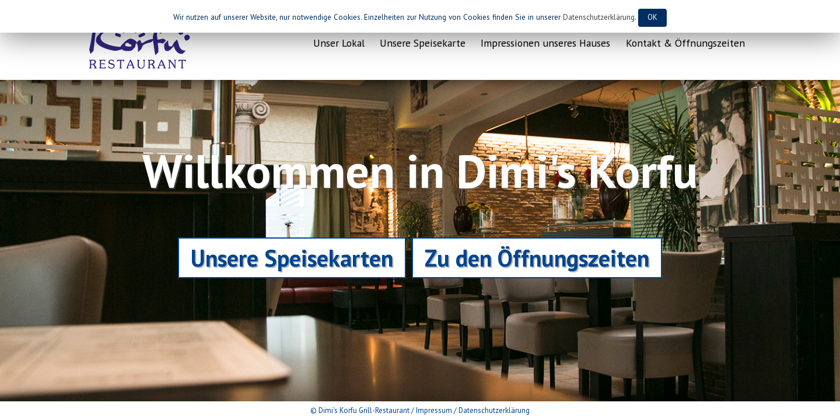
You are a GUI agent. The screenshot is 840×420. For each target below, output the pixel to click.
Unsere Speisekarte (423, 43)
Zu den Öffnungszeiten (537, 258)
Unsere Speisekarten (292, 258)
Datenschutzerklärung (494, 410)
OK (652, 17)
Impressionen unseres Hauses (545, 43)
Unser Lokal (339, 43)
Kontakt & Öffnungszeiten (685, 43)
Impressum (434, 410)
